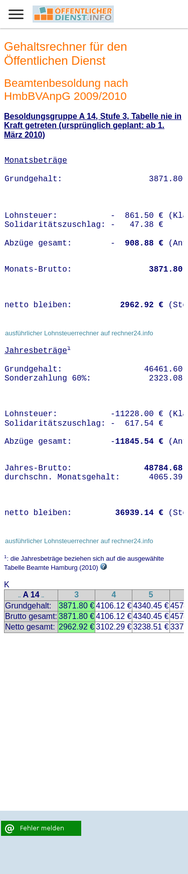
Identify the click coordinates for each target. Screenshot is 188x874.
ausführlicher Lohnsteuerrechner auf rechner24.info (79, 333)
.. (19, 595)
